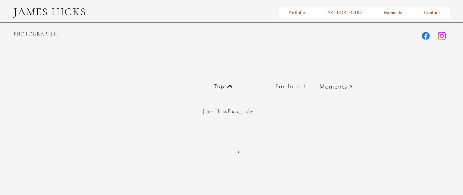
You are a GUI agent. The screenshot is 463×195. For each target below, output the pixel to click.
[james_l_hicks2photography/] (441, 36)
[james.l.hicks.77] (425, 36)
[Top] (223, 86)
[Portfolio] (290, 86)
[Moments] (336, 86)
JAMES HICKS (50, 11)
